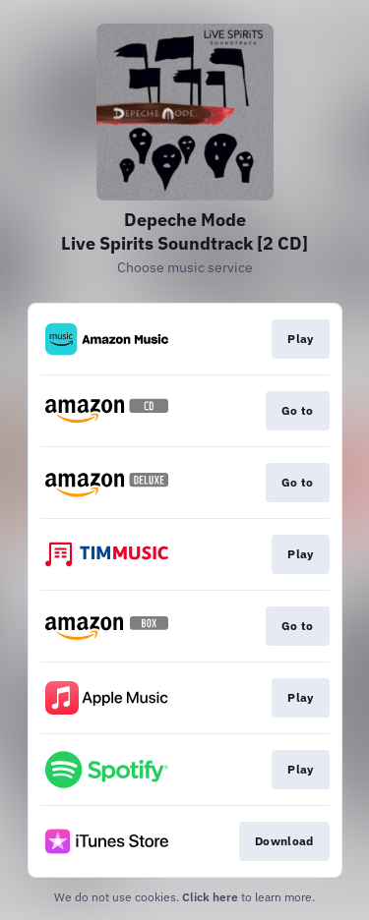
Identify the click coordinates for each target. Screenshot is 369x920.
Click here (210, 897)
